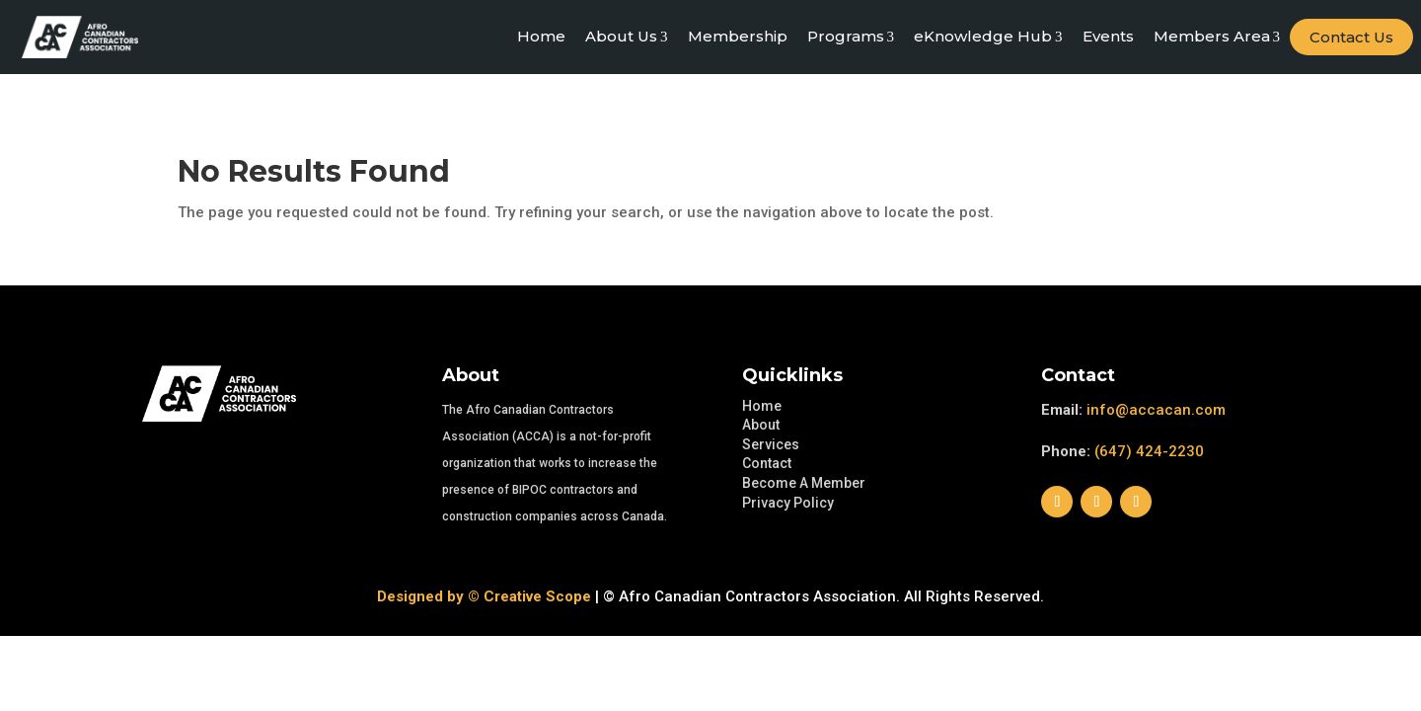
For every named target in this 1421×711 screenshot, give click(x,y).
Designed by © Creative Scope (484, 596)
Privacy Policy (788, 503)
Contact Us (1351, 37)
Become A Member (803, 483)
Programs (851, 36)
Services (770, 444)
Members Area (1217, 36)
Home (541, 36)
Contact (766, 463)
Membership (737, 36)
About (761, 425)
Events (1108, 36)
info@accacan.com (1156, 410)
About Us (626, 36)
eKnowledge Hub (988, 36)
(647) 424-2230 (1149, 451)
